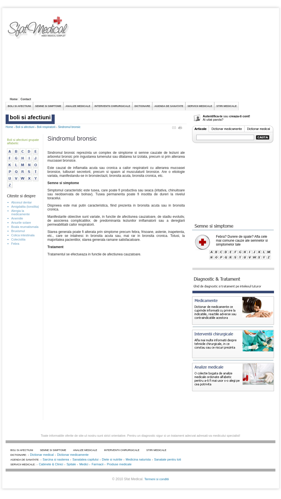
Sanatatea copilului (85, 459)
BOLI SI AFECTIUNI (19, 106)
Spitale (71, 464)
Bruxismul (18, 231)
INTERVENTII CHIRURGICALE (112, 106)
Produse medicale (119, 464)
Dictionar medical (42, 454)
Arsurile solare (21, 222)
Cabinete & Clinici (51, 464)
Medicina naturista (138, 459)
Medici (83, 464)
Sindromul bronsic (69, 127)
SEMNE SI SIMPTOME (48, 106)
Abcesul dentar (21, 202)
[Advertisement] (140, 56)
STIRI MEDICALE (226, 106)
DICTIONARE (142, 106)
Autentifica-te (212, 116)
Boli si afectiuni (25, 127)
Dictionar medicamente (73, 454)
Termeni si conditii (156, 479)
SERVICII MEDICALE (200, 106)
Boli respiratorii (46, 127)
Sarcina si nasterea (56, 459)
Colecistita (18, 239)
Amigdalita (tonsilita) (25, 206)
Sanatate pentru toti (167, 459)
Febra (15, 243)
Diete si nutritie (112, 459)
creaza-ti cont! (239, 116)
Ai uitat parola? (213, 119)
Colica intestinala (22, 235)
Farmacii (97, 464)
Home (14, 99)
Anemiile (17, 218)
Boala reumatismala (24, 226)
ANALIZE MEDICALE (78, 106)
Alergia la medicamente (20, 212)
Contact (25, 99)
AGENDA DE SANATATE (168, 106)
